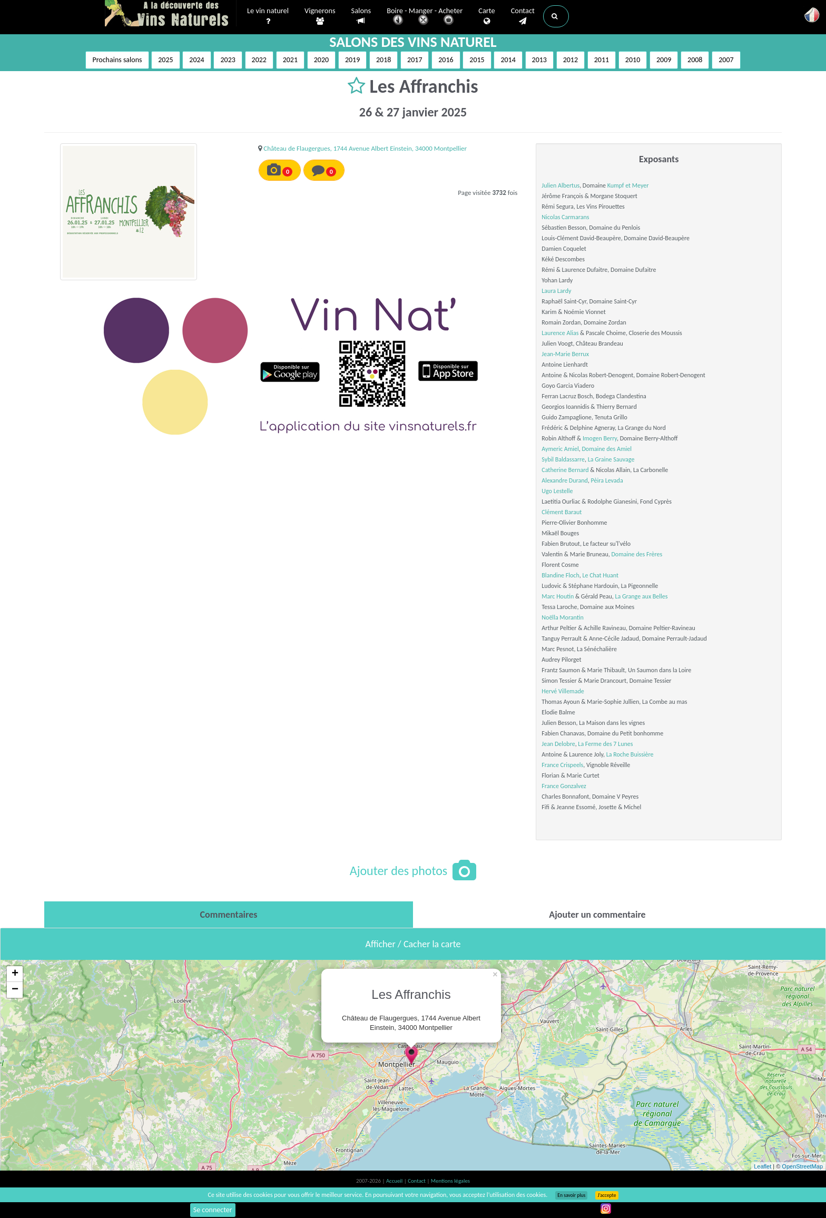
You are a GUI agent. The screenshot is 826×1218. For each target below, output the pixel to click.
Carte (486, 16)
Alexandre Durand (565, 480)
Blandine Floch (560, 575)
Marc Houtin (558, 596)
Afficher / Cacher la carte (413, 944)
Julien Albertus (560, 185)
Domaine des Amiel (606, 449)
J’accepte (606, 1195)
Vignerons (320, 16)
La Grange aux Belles (641, 596)
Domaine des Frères (636, 554)
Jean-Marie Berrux (565, 354)
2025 (165, 59)
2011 (601, 59)
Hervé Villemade (563, 691)
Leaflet (762, 1166)
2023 (227, 59)
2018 (383, 59)
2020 (321, 59)
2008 (694, 59)
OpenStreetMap (802, 1166)
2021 (290, 59)
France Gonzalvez (564, 786)
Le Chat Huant (600, 575)
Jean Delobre (558, 744)
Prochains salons (117, 59)
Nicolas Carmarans (565, 217)
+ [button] (15, 974)
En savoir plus (571, 1195)
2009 (663, 59)
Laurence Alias (560, 333)
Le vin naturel (268, 16)
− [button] (15, 990)
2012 (570, 59)
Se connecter (212, 1209)
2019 (352, 59)
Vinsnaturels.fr (171, 14)
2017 (414, 59)
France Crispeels (562, 765)
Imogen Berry (600, 438)
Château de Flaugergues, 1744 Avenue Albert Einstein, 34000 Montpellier (365, 148)
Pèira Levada (607, 480)
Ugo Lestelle (557, 491)
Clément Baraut (562, 512)
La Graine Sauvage (611, 459)
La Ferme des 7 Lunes (605, 744)
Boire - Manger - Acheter (425, 17)
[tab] (228, 914)
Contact (523, 16)
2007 (726, 59)
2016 (445, 59)
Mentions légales (450, 1180)
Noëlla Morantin (562, 617)
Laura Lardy (556, 290)
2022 (259, 59)
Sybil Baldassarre (563, 459)
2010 (632, 59)
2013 (539, 59)
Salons (361, 16)
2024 (196, 59)
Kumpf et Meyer (628, 185)
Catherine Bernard (565, 470)
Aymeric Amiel (560, 449)
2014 (507, 59)
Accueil (395, 1180)
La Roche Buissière (630, 754)
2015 (476, 59)
